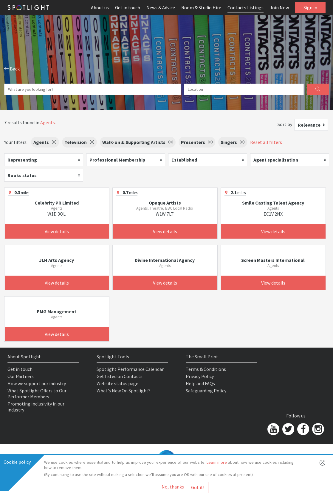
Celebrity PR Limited (57, 203)
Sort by (285, 124)
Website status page (117, 383)
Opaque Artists (165, 203)
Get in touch (127, 7)
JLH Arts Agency (56, 260)
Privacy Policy (200, 376)
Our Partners (20, 376)
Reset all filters (266, 142)
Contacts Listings (245, 7)
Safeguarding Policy (206, 391)
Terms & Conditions (206, 369)
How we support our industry (36, 383)
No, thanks (173, 487)
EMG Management (56, 311)
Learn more (217, 462)
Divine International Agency (165, 260)
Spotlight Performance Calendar (130, 369)
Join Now (279, 7)
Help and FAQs (200, 383)
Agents (47, 122)
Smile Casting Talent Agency (273, 203)
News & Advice (160, 7)
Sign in (310, 7)
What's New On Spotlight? (124, 391)
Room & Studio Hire (201, 7)
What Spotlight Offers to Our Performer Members (36, 394)
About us (100, 7)
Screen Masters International (273, 260)
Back (12, 69)
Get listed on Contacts (120, 376)
